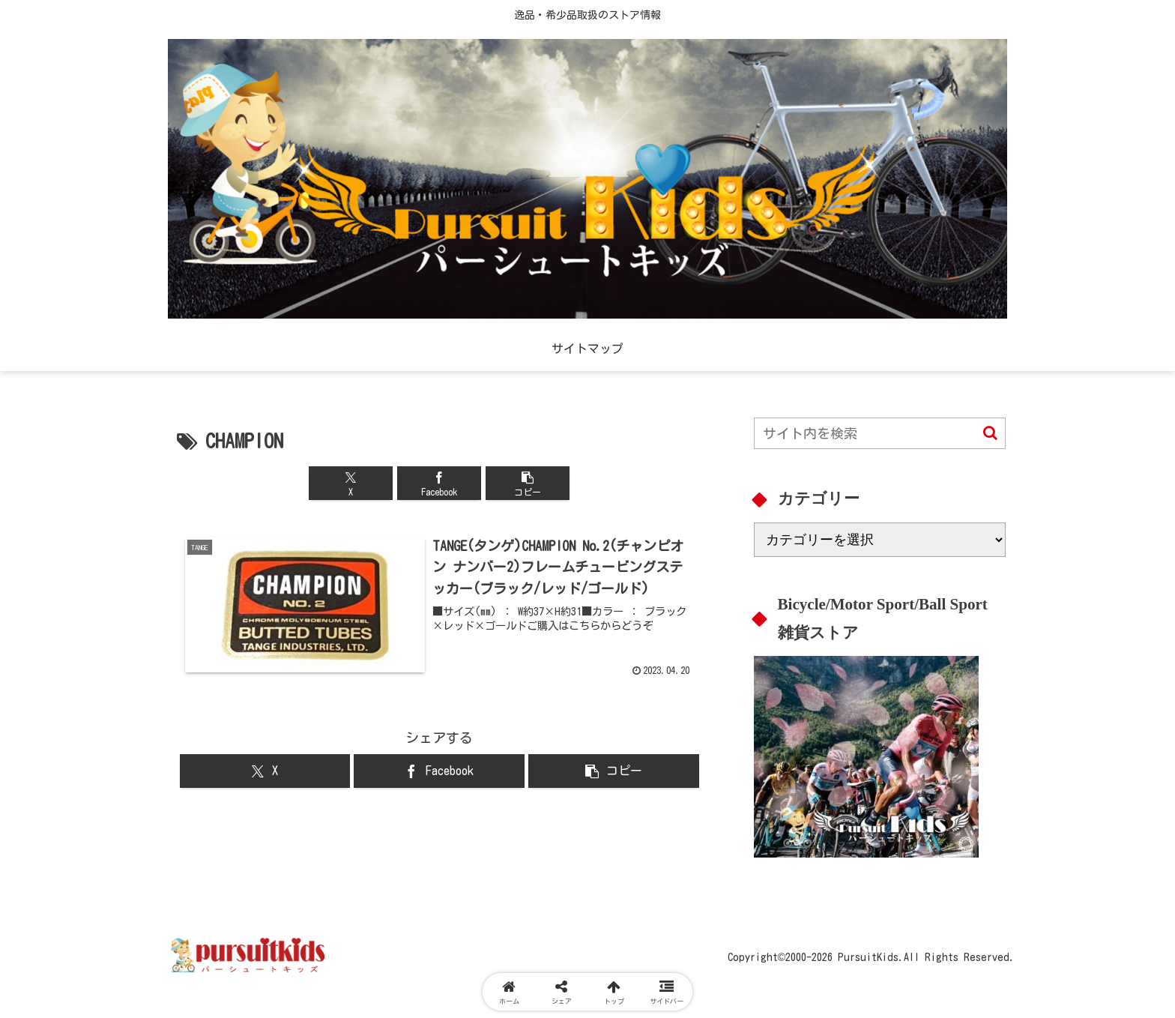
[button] (528, 483)
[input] (880, 433)
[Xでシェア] (351, 483)
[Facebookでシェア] (439, 483)
